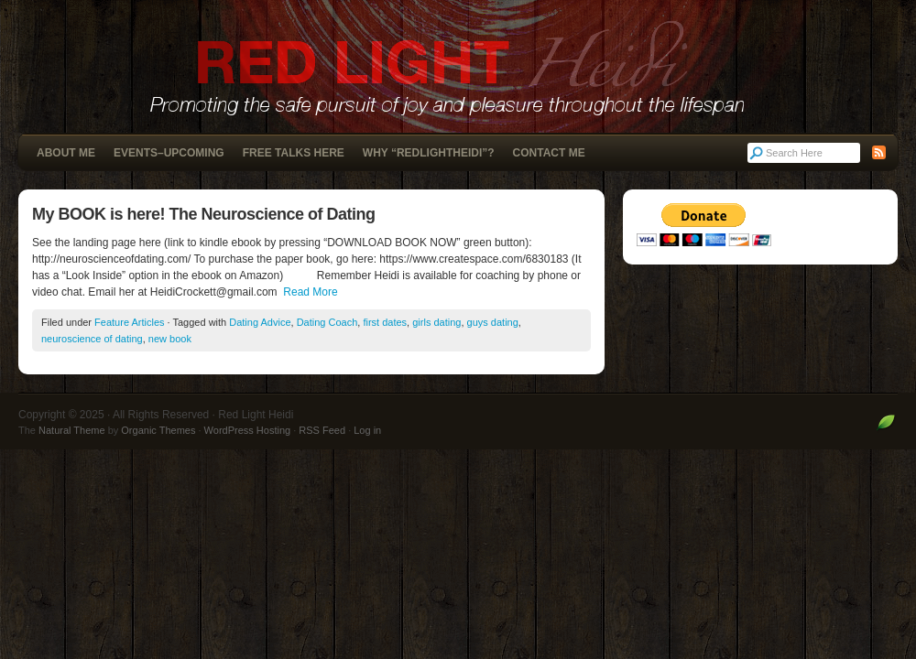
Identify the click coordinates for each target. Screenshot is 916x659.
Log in (367, 430)
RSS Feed (322, 430)
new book (169, 338)
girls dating (436, 322)
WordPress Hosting (247, 430)
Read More (310, 292)
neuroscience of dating (92, 338)
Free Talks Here (293, 152)
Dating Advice (259, 322)
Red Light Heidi (458, 66)
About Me (66, 152)
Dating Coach (327, 322)
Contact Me (549, 152)
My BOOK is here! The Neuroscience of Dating (204, 214)
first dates (385, 322)
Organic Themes (158, 430)
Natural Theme (71, 430)
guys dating (492, 322)
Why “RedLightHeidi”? (429, 152)
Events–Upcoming (169, 152)
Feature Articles (129, 322)
